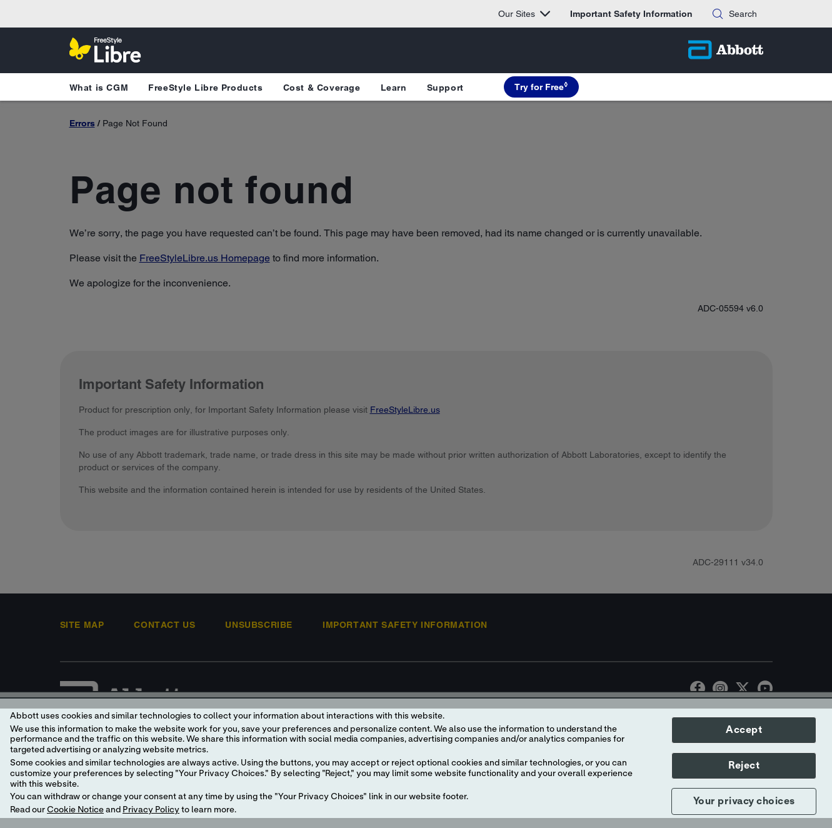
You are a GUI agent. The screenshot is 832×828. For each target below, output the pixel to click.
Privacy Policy (151, 809)
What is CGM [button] (99, 88)
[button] (718, 14)
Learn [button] (394, 88)
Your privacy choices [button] (744, 801)
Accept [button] (744, 730)
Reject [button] (743, 765)
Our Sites (524, 14)
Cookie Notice (75, 809)
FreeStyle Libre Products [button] (205, 88)
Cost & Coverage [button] (322, 88)
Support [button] (445, 88)
